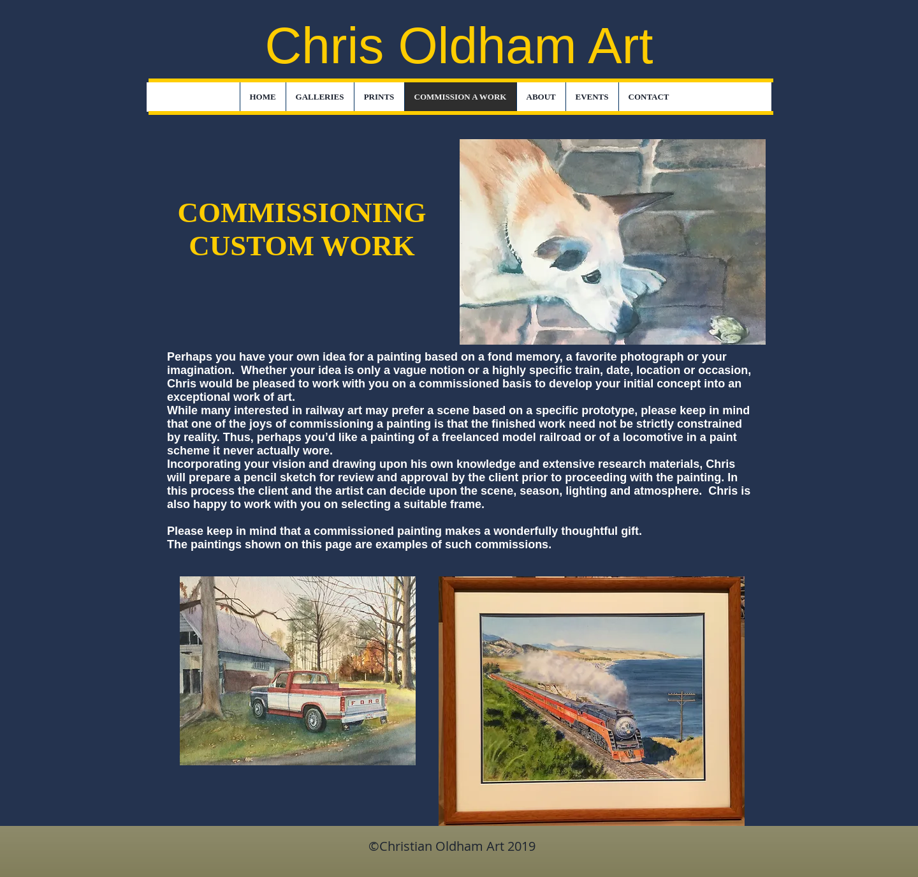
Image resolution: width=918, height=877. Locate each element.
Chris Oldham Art (459, 45)
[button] (320, 97)
